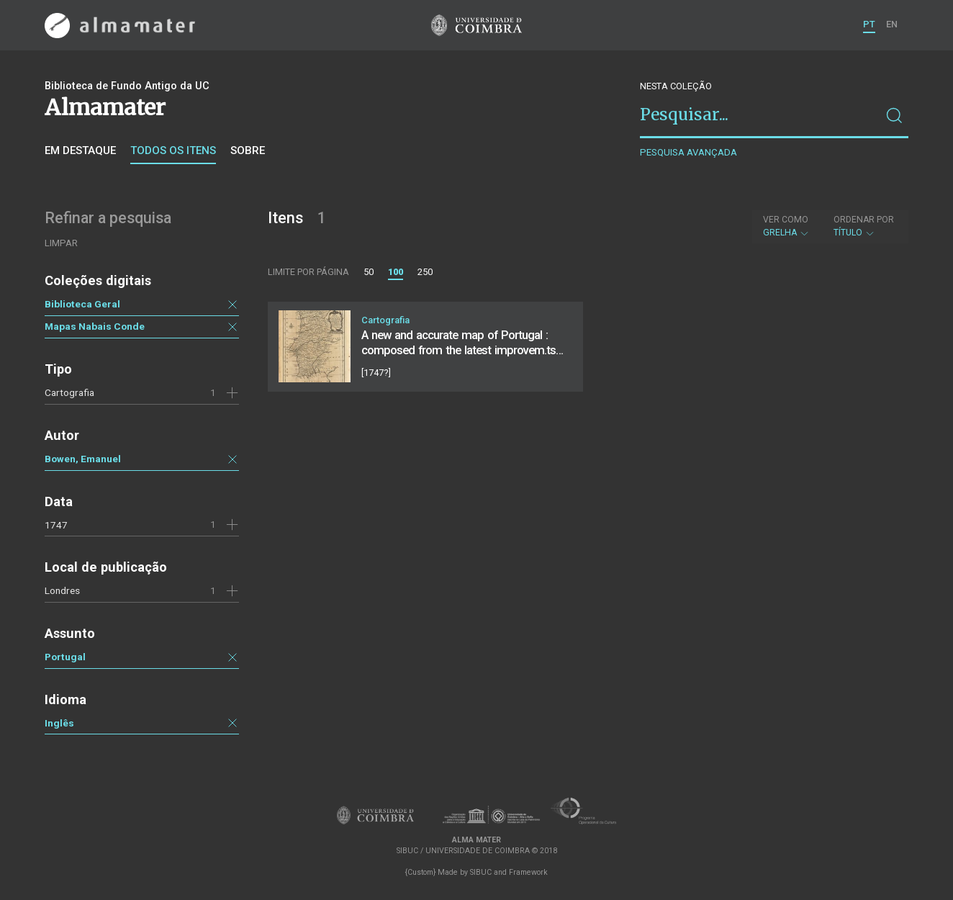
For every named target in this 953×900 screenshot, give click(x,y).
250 (425, 271)
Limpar (61, 243)
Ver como (785, 220)
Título (864, 226)
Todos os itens (173, 150)
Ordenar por (864, 220)
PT (869, 24)
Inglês (59, 723)
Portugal (65, 656)
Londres (62, 590)
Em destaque (80, 150)
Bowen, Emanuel (83, 458)
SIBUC (481, 872)
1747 (56, 525)
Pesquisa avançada (688, 152)
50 (368, 271)
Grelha (786, 226)
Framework (528, 872)
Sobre (247, 150)
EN (892, 24)
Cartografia (69, 392)
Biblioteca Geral (82, 304)
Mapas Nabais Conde (95, 326)
